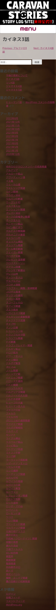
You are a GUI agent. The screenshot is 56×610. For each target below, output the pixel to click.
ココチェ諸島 (13, 284)
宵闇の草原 (12, 542)
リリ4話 (10, 82)
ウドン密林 (12, 191)
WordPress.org (14, 604)
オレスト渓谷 (13, 213)
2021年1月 (12, 150)
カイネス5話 (12, 79)
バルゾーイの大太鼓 (16, 395)
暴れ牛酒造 (12, 545)
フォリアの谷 (13, 409)
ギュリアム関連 (14, 245)
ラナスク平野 (13, 452)
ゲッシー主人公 (14, 277)
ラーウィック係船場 (16, 459)
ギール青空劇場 (14, 248)
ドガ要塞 (11, 341)
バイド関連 (12, 384)
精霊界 (9, 556)
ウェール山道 (13, 184)
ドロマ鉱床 (12, 352)
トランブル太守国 (15, 334)
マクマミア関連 (14, 424)
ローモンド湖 (13, 513)
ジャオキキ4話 (14, 86)
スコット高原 (13, 299)
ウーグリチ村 (13, 202)
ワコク (9, 517)
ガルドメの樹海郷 (15, 231)
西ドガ (9, 570)
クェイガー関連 (14, 252)
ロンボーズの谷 (14, 506)
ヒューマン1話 (14, 102)
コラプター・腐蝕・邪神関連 (21, 288)
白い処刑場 (12, 552)
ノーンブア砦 (13, 374)
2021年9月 (12, 132)
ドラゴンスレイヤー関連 (19, 345)
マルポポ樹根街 (14, 427)
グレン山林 (12, 273)
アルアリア (12, 170)
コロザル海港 (13, 291)
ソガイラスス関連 (15, 313)
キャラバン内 (13, 238)
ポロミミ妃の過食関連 (18, 420)
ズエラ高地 (12, 309)
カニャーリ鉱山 (14, 223)
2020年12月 (13, 154)
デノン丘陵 (12, 327)
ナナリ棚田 (12, 359)
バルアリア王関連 (15, 392)
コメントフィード (15, 601)
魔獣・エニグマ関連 (16, 577)
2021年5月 (12, 147)
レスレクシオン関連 (16, 495)
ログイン (11, 594)
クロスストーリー (15, 263)
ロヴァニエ (12, 510)
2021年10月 (13, 129)
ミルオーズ (12, 431)
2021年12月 (13, 122)
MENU (28, 28)
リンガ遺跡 (12, 470)
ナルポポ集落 (13, 363)
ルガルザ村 (12, 477)
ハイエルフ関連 (14, 377)
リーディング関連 (15, 474)
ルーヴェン (12, 492)
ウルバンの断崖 (14, 198)
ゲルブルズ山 (13, 281)
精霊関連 (11, 560)
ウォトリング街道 (15, 188)
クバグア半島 (13, 256)
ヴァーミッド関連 (15, 524)
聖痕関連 (11, 563)
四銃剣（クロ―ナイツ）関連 (21, 538)
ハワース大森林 (14, 381)
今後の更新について (16, 75)
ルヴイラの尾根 (14, 481)
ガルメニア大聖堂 (15, 234)
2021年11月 (13, 125)
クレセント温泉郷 (15, 259)
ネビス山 (11, 366)
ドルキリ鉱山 (13, 349)
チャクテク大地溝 (15, 320)
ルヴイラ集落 (13, 488)
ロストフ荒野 (13, 499)
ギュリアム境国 (14, 241)
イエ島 (9, 181)
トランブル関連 (14, 338)
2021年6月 (12, 143)
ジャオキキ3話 (14, 89)
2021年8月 (12, 136)
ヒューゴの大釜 (14, 402)
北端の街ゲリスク (15, 531)
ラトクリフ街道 (14, 449)
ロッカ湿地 (12, 502)
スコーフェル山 (14, 302)
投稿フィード (13, 597)
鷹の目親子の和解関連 (18, 581)
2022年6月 (12, 118)
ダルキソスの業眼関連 (18, 316)
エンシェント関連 (15, 209)
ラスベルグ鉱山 (14, 442)
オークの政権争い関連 (18, 216)
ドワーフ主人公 (14, 356)
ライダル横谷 (13, 438)
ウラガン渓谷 (13, 195)
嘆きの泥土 (12, 535)
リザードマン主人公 (16, 463)
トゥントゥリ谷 (14, 331)
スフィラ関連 (13, 306)
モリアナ (11, 434)
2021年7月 (12, 139)
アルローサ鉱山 (14, 173)
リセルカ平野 (13, 467)
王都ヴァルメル (14, 549)
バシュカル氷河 (14, 388)
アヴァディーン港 (15, 177)
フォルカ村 (12, 417)
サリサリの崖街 (14, 295)
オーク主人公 (13, 220)
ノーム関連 (12, 370)
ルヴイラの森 (13, 484)
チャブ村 (11, 324)
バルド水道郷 (13, 399)
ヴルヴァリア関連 (15, 527)
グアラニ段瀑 (13, 266)
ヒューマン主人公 (15, 406)
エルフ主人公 (13, 206)
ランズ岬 (11, 456)
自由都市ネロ (13, 567)
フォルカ (11, 413)
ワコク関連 (12, 520)
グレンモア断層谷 (15, 270)
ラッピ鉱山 (12, 445)
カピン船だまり (14, 227)
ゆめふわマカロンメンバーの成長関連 (26, 166)
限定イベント (13, 574)
